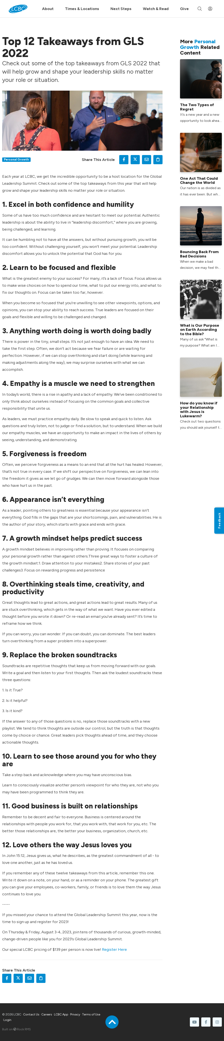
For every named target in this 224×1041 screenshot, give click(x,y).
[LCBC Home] (18, 8)
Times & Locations (82, 8)
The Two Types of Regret (197, 107)
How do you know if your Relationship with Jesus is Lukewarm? (198, 409)
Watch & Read (156, 8)
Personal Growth (16, 159)
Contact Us (31, 1014)
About (48, 8)
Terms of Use (91, 1014)
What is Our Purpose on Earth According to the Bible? (199, 330)
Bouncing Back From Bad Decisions (199, 254)
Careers (46, 1014)
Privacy (75, 1014)
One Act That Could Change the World (199, 180)
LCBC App (61, 1014)
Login (7, 1020)
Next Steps (120, 8)
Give (184, 8)
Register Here (114, 949)
